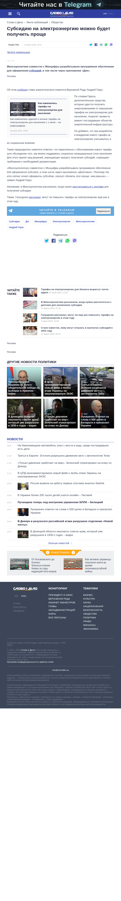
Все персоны (57, 765)
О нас (17, 751)
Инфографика (60, 700)
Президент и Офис (61, 742)
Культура (89, 746)
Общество (57, 22)
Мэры (52, 761)
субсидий (35, 139)
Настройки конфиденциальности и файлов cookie (30, 809)
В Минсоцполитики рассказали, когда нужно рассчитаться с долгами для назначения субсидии (76, 413)
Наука (87, 750)
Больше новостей (60, 690)
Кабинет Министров (62, 750)
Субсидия (14, 290)
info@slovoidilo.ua (60, 817)
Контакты (19, 754)
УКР (105, 14)
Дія (27, 290)
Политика (89, 765)
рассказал (35, 266)
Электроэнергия (61, 290)
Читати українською (18, 52)
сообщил (22, 159)
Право (87, 769)
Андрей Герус (16, 296)
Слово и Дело (15, 22)
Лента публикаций (37, 22)
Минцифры (41, 290)
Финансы (89, 772)
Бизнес (88, 742)
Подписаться (103, 280)
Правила (18, 758)
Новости (15, 586)
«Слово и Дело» (28, 797)
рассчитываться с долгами (88, 255)
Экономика (90, 776)
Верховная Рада (59, 746)
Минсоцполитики (85, 290)
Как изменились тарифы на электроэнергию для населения (50, 177)
